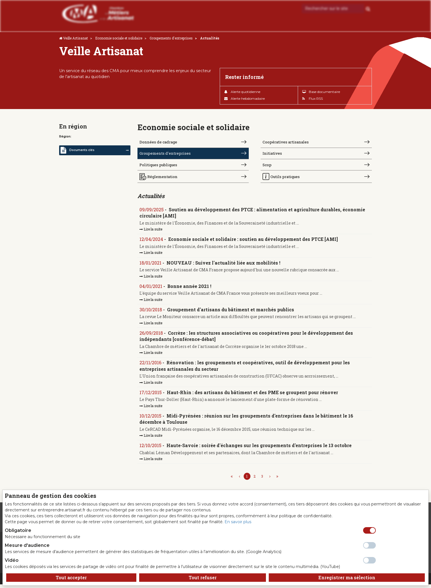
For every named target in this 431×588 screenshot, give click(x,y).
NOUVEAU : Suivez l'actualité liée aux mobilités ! (224, 265)
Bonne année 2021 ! (190, 288)
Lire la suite (151, 231)
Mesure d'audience (27, 545)
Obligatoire (18, 530)
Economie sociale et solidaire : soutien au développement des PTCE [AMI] (253, 241)
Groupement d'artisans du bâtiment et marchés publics (230, 312)
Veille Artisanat (75, 38)
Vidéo (12, 560)
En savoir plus (238, 521)
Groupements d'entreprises (171, 38)
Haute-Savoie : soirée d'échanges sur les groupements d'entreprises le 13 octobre (259, 449)
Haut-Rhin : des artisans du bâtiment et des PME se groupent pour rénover (252, 395)
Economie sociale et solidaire (118, 38)
